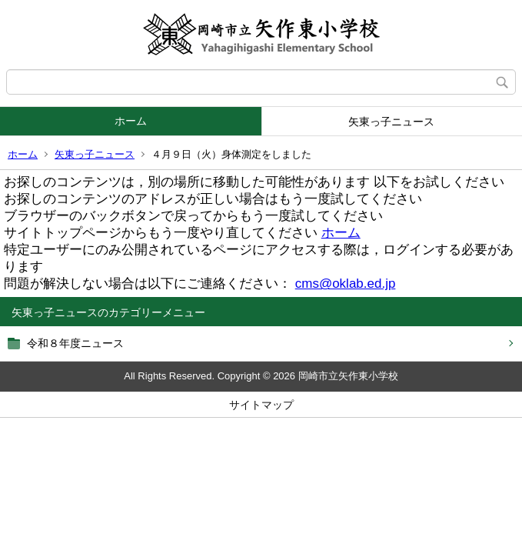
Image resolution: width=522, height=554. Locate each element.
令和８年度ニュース (75, 343)
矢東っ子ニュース (391, 121)
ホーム (131, 121)
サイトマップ (261, 405)
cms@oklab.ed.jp (345, 283)
